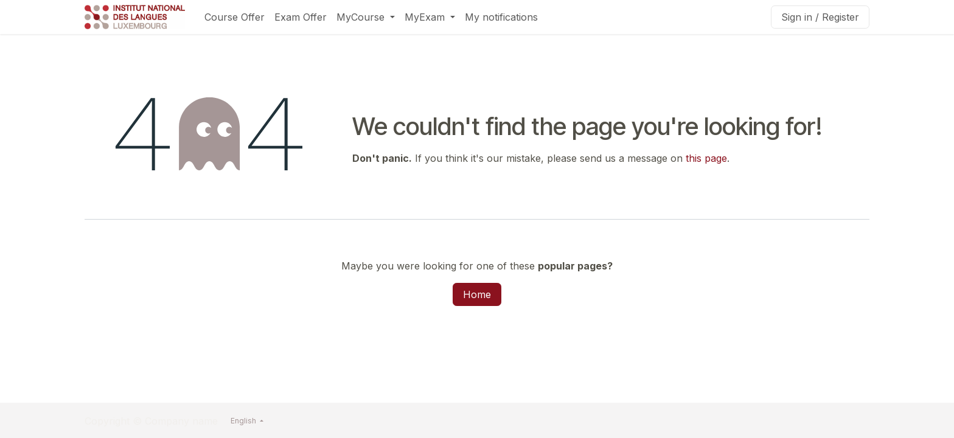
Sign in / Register (820, 17)
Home (477, 294)
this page (706, 158)
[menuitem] (235, 17)
